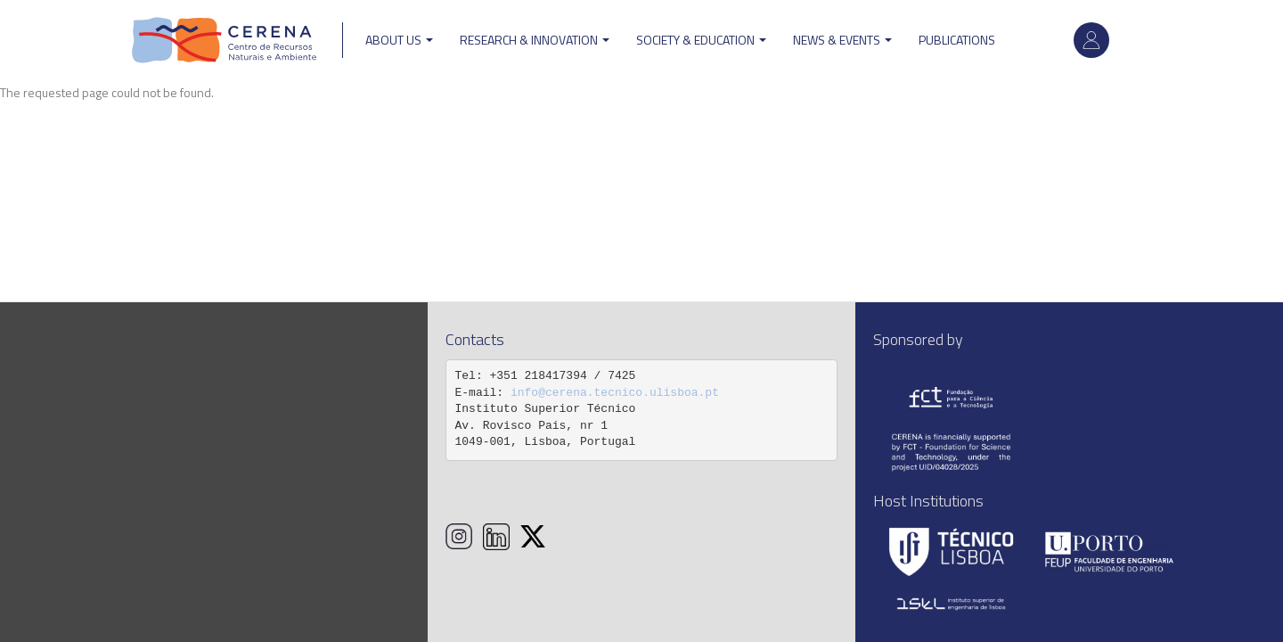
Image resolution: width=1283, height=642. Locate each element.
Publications (957, 39)
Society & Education (701, 39)
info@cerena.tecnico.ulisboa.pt (615, 392)
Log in (1091, 40)
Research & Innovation (534, 39)
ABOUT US (399, 39)
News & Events (842, 39)
